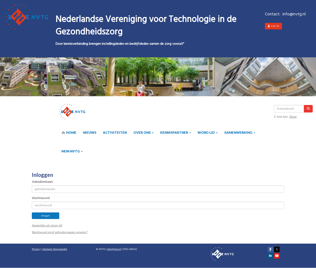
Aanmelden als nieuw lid (47, 225)
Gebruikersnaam (42, 182)
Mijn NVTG (72, 151)
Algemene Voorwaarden (54, 249)
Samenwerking (239, 132)
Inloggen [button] (45, 215)
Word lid (208, 132)
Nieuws (89, 132)
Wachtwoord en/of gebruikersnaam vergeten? (60, 232)
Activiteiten (115, 132)
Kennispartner (175, 132)
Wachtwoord (41, 198)
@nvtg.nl (114, 249)
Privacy (36, 249)
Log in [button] (273, 26)
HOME (68, 132)
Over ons (143, 132)
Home (293, 116)
